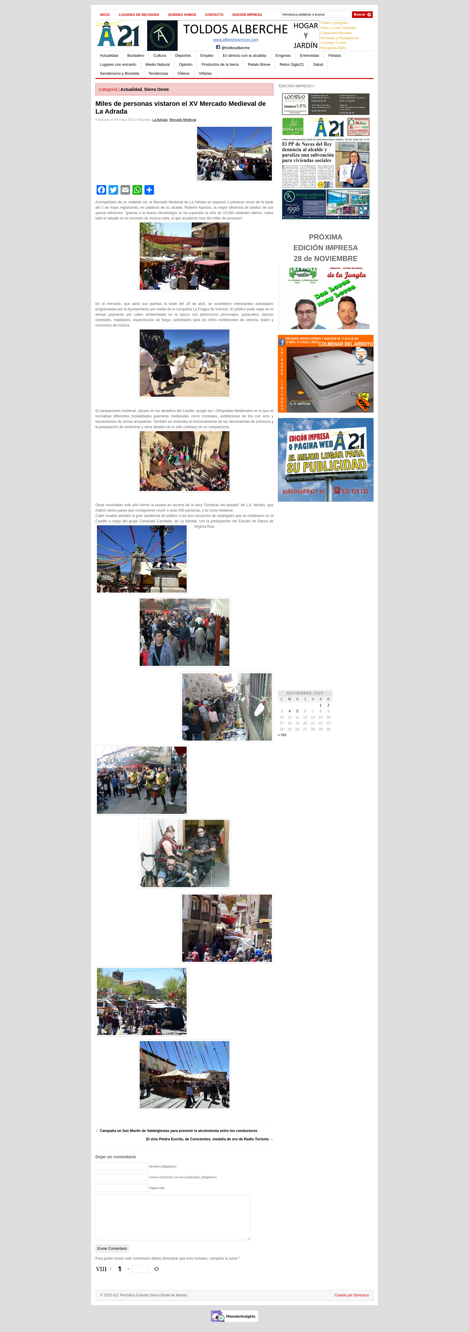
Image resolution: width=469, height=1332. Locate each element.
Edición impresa (247, 14)
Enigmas (283, 55)
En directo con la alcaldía (244, 55)
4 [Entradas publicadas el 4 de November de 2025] (290, 711)
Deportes (183, 55)
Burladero (135, 55)
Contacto (214, 14)
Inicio (105, 14)
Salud (318, 64)
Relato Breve (259, 64)
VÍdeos (183, 73)
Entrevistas (309, 55)
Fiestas (334, 55)
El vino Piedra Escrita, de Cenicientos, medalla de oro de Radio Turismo (209, 1139)
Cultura (159, 55)
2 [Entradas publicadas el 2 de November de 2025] (329, 705)
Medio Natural (157, 64)
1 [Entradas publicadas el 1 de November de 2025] (321, 705)
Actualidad (109, 55)
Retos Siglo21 (292, 64)
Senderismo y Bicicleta (119, 73)
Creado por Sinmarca (352, 1304)
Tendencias (158, 73)
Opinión (185, 64)
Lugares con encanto (118, 64)
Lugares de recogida (139, 14)
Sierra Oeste (156, 89)
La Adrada (160, 119)
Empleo (207, 55)
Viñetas (205, 73)
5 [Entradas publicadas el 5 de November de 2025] (297, 711)
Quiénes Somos (182, 14)
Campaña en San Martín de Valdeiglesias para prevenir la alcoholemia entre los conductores (176, 1131)
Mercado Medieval (182, 119)
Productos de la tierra (220, 64)
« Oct (282, 735)
